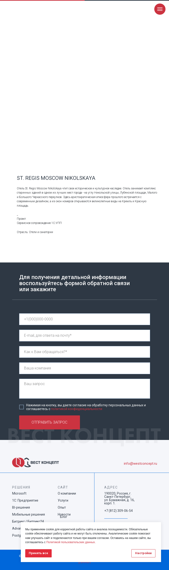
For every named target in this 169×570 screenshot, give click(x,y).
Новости (64, 514)
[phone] (84, 319)
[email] (84, 335)
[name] (84, 352)
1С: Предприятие (25, 500)
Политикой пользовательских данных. (71, 542)
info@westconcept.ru (140, 463)
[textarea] (84, 389)
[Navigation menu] (159, 9)
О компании (67, 493)
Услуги (63, 500)
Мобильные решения (28, 514)
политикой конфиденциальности (76, 409)
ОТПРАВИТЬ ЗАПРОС (49, 422)
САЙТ (63, 487)
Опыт (62, 507)
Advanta (18, 528)
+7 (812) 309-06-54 (118, 511)
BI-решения (21, 507)
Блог (63, 517)
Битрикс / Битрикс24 (28, 521)
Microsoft (19, 493)
